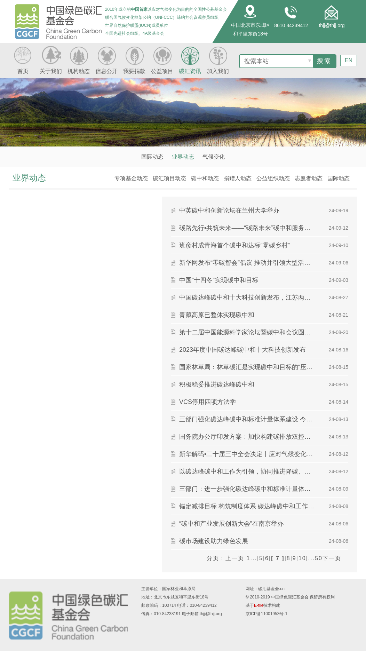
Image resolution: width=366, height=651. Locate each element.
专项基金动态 (131, 178)
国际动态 (152, 157)
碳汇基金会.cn (271, 588)
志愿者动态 (309, 178)
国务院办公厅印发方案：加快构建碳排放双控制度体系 (247, 436)
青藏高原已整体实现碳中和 (216, 314)
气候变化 (213, 157)
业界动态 (183, 157)
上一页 (234, 558)
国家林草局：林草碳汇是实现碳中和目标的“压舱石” (247, 367)
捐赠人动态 (238, 178)
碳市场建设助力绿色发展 (213, 541)
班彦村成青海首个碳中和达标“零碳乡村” (234, 245)
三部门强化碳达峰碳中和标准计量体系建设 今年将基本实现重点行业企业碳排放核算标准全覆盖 (247, 419)
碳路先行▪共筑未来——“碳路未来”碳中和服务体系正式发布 (247, 227)
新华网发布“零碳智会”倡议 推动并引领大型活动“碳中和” (247, 262)
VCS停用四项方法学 (207, 401)
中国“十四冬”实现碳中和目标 (218, 280)
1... (252, 558)
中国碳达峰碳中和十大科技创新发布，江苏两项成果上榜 (247, 297)
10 (302, 558)
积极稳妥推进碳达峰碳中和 (216, 384)
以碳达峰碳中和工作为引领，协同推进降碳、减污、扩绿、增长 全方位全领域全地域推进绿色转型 (247, 471)
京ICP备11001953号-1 (266, 613)
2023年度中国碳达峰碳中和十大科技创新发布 (242, 349)
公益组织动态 (273, 178)
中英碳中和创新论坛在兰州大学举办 (229, 210)
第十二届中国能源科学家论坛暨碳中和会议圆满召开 (247, 332)
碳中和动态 (205, 178)
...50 (315, 558)
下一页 (332, 558)
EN (348, 60)
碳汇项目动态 (169, 178)
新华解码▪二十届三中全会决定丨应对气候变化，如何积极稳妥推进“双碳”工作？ (247, 454)
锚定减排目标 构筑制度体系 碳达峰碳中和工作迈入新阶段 (247, 506)
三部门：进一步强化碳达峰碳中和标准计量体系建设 (247, 488)
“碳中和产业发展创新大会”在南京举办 (231, 523)
